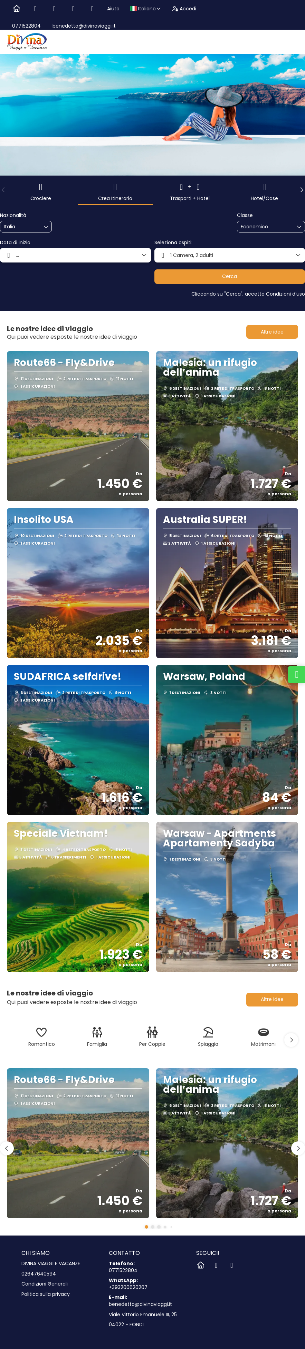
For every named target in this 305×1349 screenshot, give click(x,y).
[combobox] (21, 226)
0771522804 (26, 25)
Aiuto (113, 8)
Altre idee (272, 331)
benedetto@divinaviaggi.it (83, 25)
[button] (3, 189)
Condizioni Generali (44, 1284)
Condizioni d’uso (285, 293)
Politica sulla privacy (45, 1294)
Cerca (229, 276)
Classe (245, 215)
